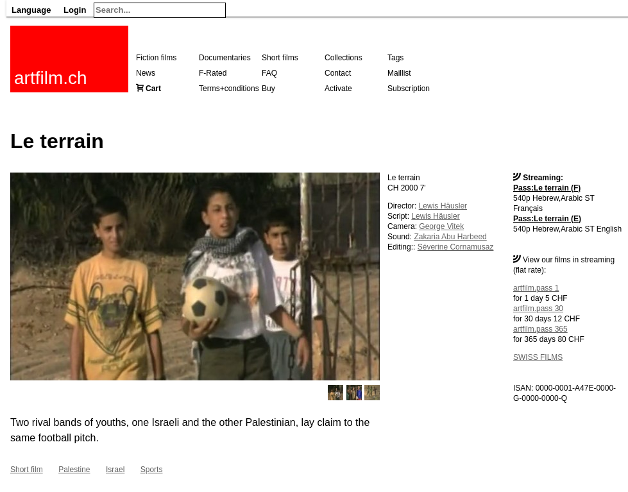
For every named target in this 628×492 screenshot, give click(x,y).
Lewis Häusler (443, 205)
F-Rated (212, 73)
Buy (268, 88)
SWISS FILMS (538, 357)
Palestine (74, 469)
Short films (280, 57)
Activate (338, 88)
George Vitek (441, 226)
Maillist (399, 73)
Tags (395, 57)
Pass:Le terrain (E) (547, 218)
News (145, 73)
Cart (153, 88)
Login (75, 10)
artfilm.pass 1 (536, 288)
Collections (343, 57)
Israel (115, 469)
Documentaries (225, 57)
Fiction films (156, 57)
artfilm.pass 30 (538, 308)
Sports (151, 469)
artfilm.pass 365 (540, 329)
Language (31, 10)
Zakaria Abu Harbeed (450, 236)
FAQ (269, 73)
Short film (26, 469)
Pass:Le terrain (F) (547, 187)
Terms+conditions (229, 88)
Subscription (408, 88)
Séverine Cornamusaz (456, 246)
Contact (338, 73)
